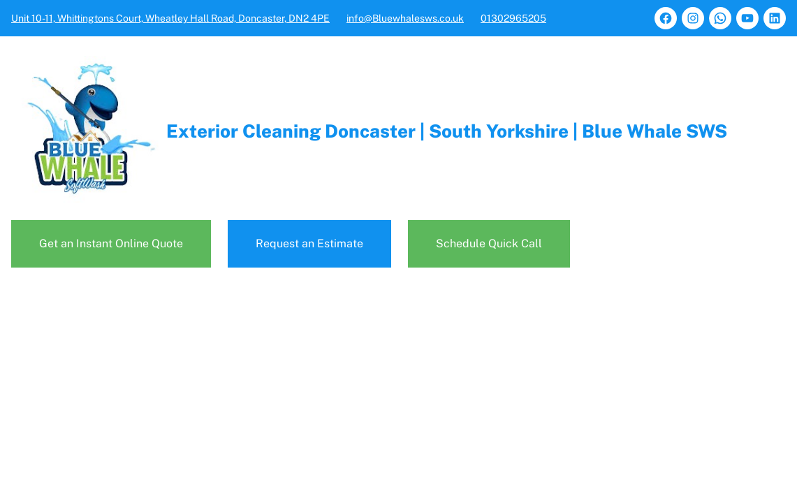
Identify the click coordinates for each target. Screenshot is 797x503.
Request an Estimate (309, 243)
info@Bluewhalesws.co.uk (405, 18)
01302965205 (513, 18)
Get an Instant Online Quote (111, 243)
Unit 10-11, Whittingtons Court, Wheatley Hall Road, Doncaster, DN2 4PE (170, 18)
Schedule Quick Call (489, 243)
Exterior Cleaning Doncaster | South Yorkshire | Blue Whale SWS (446, 131)
